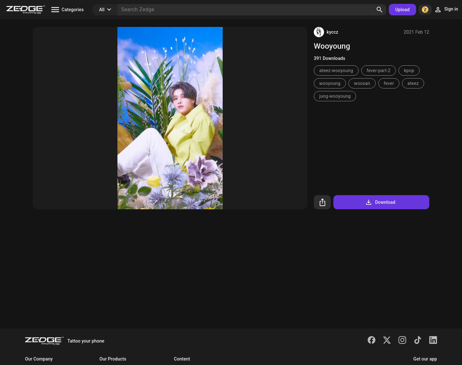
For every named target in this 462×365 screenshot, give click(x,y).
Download (380, 202)
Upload (402, 9)
